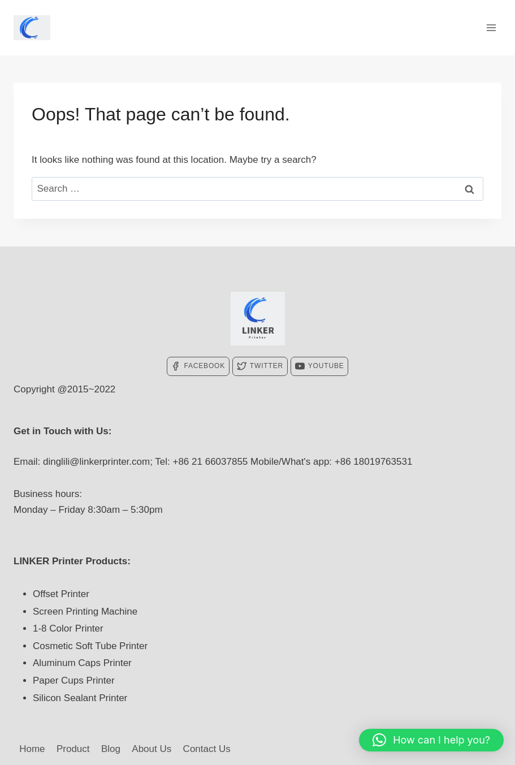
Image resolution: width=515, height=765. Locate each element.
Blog (110, 749)
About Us (151, 749)
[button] (431, 740)
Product (73, 749)
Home (32, 749)
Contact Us (207, 749)
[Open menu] (491, 27)
